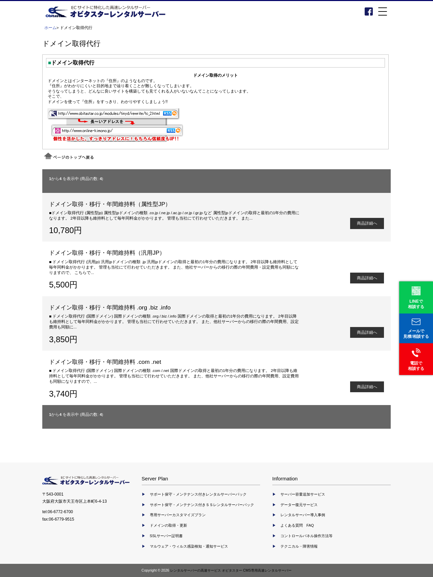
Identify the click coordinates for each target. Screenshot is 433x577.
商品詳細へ (367, 223)
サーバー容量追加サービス (302, 494)
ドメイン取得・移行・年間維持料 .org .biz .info (109, 307)
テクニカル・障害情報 (299, 546)
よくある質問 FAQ (297, 525)
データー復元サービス (299, 505)
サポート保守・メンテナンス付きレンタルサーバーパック (198, 494)
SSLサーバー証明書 (166, 536)
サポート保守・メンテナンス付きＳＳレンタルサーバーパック (202, 505)
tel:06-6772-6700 (57, 511)
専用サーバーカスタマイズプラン (178, 515)
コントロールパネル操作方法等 (306, 536)
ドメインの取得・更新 (168, 525)
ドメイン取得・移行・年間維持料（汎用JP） (107, 252)
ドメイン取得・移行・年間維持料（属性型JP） (110, 204)
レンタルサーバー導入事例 (302, 515)
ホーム (50, 27)
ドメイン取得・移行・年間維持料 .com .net (105, 361)
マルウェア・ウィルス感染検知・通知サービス (189, 546)
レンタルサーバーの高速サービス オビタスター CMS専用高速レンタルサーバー (231, 570)
